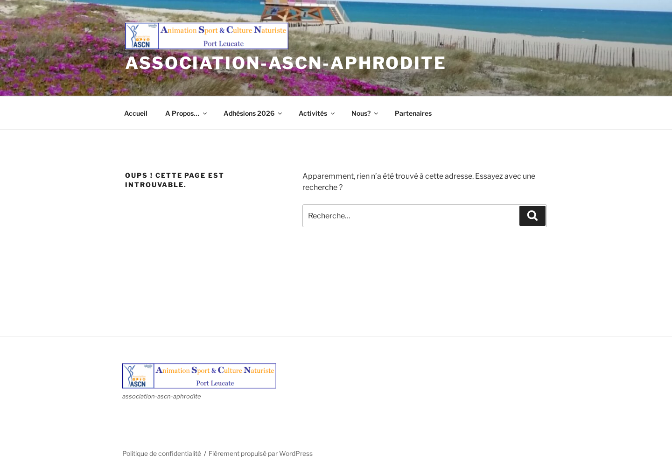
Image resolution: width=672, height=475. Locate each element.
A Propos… (186, 113)
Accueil (135, 113)
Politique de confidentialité (161, 453)
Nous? (365, 113)
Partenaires (413, 113)
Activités (317, 113)
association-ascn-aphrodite (286, 63)
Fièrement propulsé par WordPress (261, 453)
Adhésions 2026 (253, 113)
